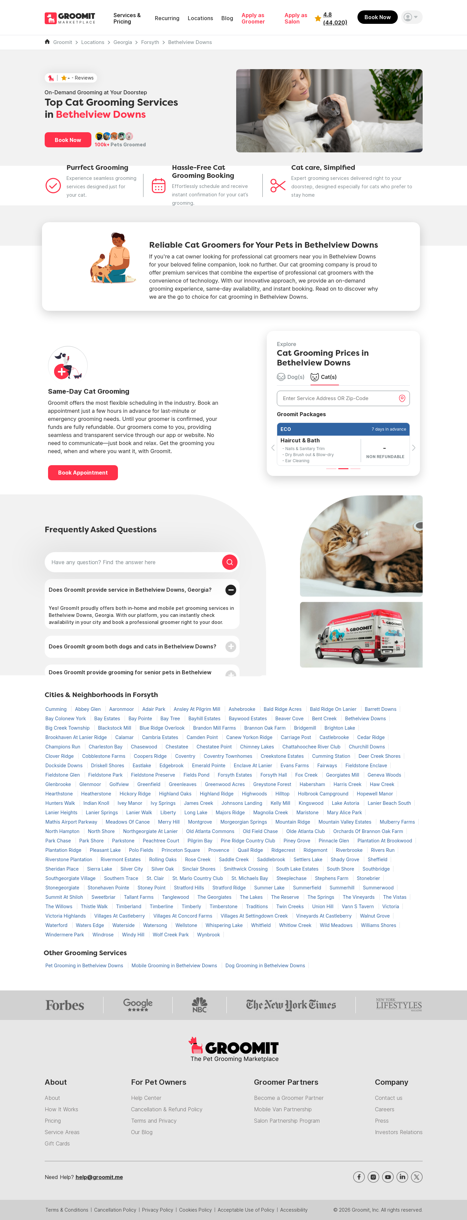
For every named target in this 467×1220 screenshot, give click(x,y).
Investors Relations (399, 1132)
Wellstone (187, 925)
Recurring (167, 18)
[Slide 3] (355, 469)
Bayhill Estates (205, 718)
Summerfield (308, 887)
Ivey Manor (131, 803)
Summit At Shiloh (64, 897)
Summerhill (343, 887)
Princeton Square (181, 850)
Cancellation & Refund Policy (167, 1109)
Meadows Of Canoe (128, 822)
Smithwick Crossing (246, 869)
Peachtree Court (161, 840)
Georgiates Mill (343, 775)
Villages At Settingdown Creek (255, 916)
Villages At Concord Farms (183, 916)
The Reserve (285, 897)
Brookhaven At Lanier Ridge (76, 737)
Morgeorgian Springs (244, 822)
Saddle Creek (234, 859)
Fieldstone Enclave (366, 765)
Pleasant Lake (106, 850)
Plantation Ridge (64, 850)
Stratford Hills (190, 887)
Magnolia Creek (271, 812)
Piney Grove (298, 840)
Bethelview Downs (190, 42)
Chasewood (145, 746)
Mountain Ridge (293, 822)
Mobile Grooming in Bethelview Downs (175, 965)
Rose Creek (198, 859)
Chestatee (177, 746)
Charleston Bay (106, 746)
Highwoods (255, 793)
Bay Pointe (140, 718)
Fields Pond (197, 775)
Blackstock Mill (115, 728)
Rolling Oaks (163, 859)
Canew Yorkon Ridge (250, 737)
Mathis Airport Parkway (72, 822)
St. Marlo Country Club (198, 878)
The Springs (321, 897)
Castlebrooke (335, 737)
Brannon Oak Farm (265, 728)
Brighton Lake (340, 728)
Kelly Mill (280, 803)
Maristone (308, 812)
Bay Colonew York (66, 718)
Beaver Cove (290, 718)
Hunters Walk (60, 803)
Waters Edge (90, 925)
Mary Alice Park (344, 812)
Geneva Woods (384, 775)
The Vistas (395, 897)
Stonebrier (368, 878)
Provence (219, 850)
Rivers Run (382, 850)
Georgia (123, 42)
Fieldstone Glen (63, 775)
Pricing (53, 1120)
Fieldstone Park (106, 775)
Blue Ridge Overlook (162, 728)
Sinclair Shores (199, 869)
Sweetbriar (104, 897)
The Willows (59, 906)
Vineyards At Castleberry (324, 916)
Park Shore (92, 840)
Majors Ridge (231, 812)
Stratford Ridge (229, 887)
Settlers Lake (309, 859)
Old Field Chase (261, 831)
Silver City (132, 869)
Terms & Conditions (66, 1210)
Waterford (57, 925)
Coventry (186, 756)
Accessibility (294, 1210)
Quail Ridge (251, 850)
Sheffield (377, 859)
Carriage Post (296, 737)
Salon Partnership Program (287, 1120)
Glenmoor (90, 784)
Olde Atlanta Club (306, 831)
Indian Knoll (97, 803)
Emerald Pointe (209, 765)
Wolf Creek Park (171, 934)
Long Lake (196, 812)
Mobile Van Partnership (283, 1109)
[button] (412, 17)
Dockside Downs (64, 765)
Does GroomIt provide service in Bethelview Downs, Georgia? (130, 589)
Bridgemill (305, 728)
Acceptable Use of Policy (246, 1210)
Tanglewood (176, 897)
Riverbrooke (350, 850)
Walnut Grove (375, 916)
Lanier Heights (62, 812)
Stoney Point (152, 887)
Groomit (62, 42)
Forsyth (150, 42)
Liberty (169, 812)
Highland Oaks (176, 793)
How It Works (61, 1109)
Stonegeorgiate (63, 887)
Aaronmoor (122, 709)
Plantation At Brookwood (384, 840)
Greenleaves (183, 784)
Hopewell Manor (375, 793)
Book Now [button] (68, 140)
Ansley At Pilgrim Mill (197, 709)
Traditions (257, 906)
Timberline (162, 906)
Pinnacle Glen (334, 840)
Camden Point (202, 737)
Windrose (103, 934)
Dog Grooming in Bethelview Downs (265, 965)
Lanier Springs (102, 812)
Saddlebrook (272, 859)
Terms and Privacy (154, 1120)
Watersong (155, 925)
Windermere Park (65, 934)
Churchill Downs (367, 746)
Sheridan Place (62, 869)
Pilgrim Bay (200, 840)
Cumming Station (331, 756)
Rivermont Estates (121, 859)
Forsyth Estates (235, 775)
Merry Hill (169, 822)
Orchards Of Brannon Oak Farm (368, 831)
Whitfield (261, 925)
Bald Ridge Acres (283, 709)
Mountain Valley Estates (346, 822)
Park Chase (58, 840)
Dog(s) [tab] (291, 377)
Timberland (129, 906)
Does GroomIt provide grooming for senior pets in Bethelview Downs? (130, 675)
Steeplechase (292, 878)
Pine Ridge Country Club (249, 840)
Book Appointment (83, 472)
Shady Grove (346, 859)
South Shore (341, 869)
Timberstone (224, 906)
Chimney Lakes (257, 746)
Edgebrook (172, 765)
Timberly (191, 906)
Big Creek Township (68, 728)
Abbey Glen (88, 709)
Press (382, 1120)
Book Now (378, 17)
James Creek (199, 803)
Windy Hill (133, 934)
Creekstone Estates (283, 756)
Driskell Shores (108, 765)
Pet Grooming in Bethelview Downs (85, 965)
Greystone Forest (273, 784)
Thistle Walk (95, 906)
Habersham (313, 784)
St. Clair (155, 878)
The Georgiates (215, 897)
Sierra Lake (100, 869)
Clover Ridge (60, 756)
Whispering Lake (225, 925)
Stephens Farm (332, 878)
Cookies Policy (195, 1210)
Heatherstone (97, 793)
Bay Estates (108, 718)
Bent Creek (325, 718)
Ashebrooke (242, 709)
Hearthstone (59, 793)
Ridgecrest (284, 850)
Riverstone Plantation (69, 859)
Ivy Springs (164, 803)
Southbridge (376, 869)
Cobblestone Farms (104, 756)
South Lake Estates (298, 869)
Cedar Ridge (371, 737)
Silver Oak (163, 869)
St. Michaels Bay (250, 878)
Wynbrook (208, 934)
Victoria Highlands (66, 916)
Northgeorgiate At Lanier (151, 831)
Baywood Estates (248, 718)
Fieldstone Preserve (153, 775)
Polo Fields (142, 850)
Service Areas (62, 1132)
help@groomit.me (99, 1177)
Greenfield (149, 784)
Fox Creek (307, 775)
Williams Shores (378, 925)
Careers (384, 1109)
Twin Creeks (290, 906)
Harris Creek (348, 784)
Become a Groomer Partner (289, 1097)
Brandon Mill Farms (215, 728)
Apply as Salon (296, 18)
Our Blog (142, 1132)
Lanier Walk (140, 812)
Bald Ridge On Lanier (334, 709)
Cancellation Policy (115, 1210)
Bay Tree (171, 718)
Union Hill (323, 906)
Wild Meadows (337, 925)
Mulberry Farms (397, 822)
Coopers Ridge (151, 756)
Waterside (124, 925)
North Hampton (63, 831)
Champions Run (63, 746)
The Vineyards (359, 897)
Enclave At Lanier (253, 765)
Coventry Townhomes (229, 756)
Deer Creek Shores (379, 756)
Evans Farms (295, 765)
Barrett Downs (380, 709)
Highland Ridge (217, 793)
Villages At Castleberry (120, 916)
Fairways (327, 765)
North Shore (102, 831)
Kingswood (312, 803)
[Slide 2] (343, 469)
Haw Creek (382, 784)
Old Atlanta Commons (211, 831)
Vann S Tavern (358, 906)
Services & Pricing (127, 18)
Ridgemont (316, 850)
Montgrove (200, 822)
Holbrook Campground (324, 793)
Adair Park (154, 709)
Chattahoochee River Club (312, 746)
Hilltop (283, 793)
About (52, 1097)
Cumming (56, 709)
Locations (200, 18)
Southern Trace (121, 878)
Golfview (120, 784)
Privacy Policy (157, 1210)
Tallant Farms (139, 897)
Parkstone (124, 840)
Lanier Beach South (389, 803)
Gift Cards (57, 1143)
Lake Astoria (346, 803)
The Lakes (252, 897)
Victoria (390, 906)
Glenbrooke (58, 784)
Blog (227, 18)
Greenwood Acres (225, 784)
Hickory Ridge (136, 793)
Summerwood (378, 887)
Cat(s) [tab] (323, 377)
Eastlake (143, 765)
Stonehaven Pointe (109, 887)
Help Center (146, 1097)
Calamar (125, 737)
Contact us (388, 1097)
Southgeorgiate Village (71, 878)
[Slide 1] (331, 469)
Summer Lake (270, 887)
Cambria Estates (161, 737)
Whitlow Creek (296, 925)
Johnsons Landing (242, 803)
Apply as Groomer (253, 18)
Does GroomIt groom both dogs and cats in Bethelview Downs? (132, 646)
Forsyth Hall (274, 775)
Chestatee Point (215, 746)
